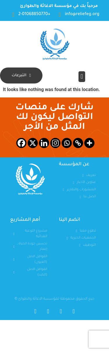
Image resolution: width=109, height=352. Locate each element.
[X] (33, 143)
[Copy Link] (78, 143)
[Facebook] (21, 143)
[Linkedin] (44, 143)
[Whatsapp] (67, 143)
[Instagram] (55, 143)
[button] (81, 76)
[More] (89, 143)
